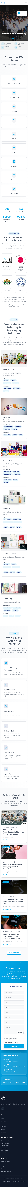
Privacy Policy (6, 1181)
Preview (20, 1032)
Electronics (3, 1168)
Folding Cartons (5, 1145)
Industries (3, 1126)
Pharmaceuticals (5, 1164)
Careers (23, 1181)
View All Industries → (6, 1171)
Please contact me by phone (12, 1042)
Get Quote (3, 1132)
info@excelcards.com (12, 1061)
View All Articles (14, 952)
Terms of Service (15, 1181)
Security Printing (5, 1143)
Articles (3, 1129)
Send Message (14, 1046)
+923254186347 (10, 1072)
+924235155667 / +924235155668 (15, 1067)
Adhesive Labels (5, 1141)
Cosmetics (3, 1166)
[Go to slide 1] (13, 38)
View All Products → (6, 1153)
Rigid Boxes (4, 1148)
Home (2, 1118)
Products (3, 1124)
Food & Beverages (5, 1161)
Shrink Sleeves (4, 1150)
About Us (3, 1121)
